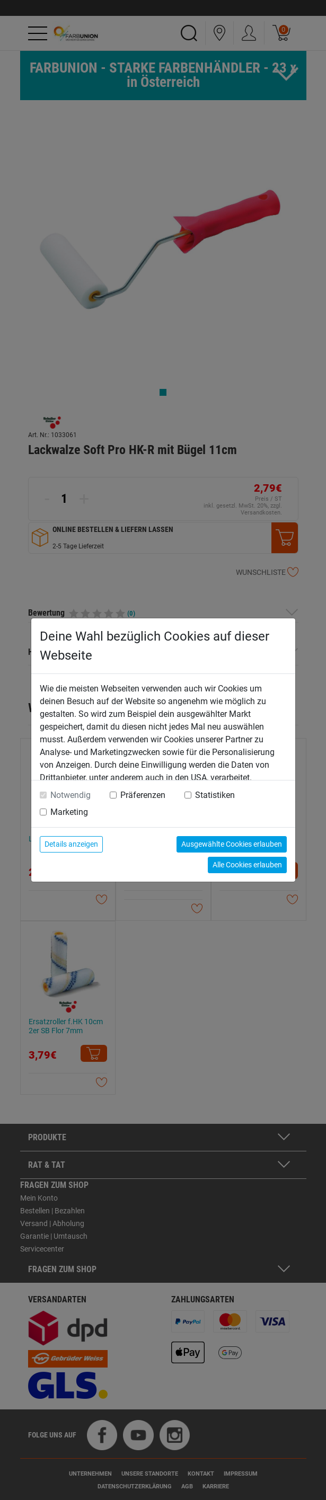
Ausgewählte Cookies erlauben (231, 844)
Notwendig (70, 795)
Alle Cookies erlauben (247, 864)
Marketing (69, 812)
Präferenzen (142, 795)
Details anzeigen (71, 844)
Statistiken (215, 795)
